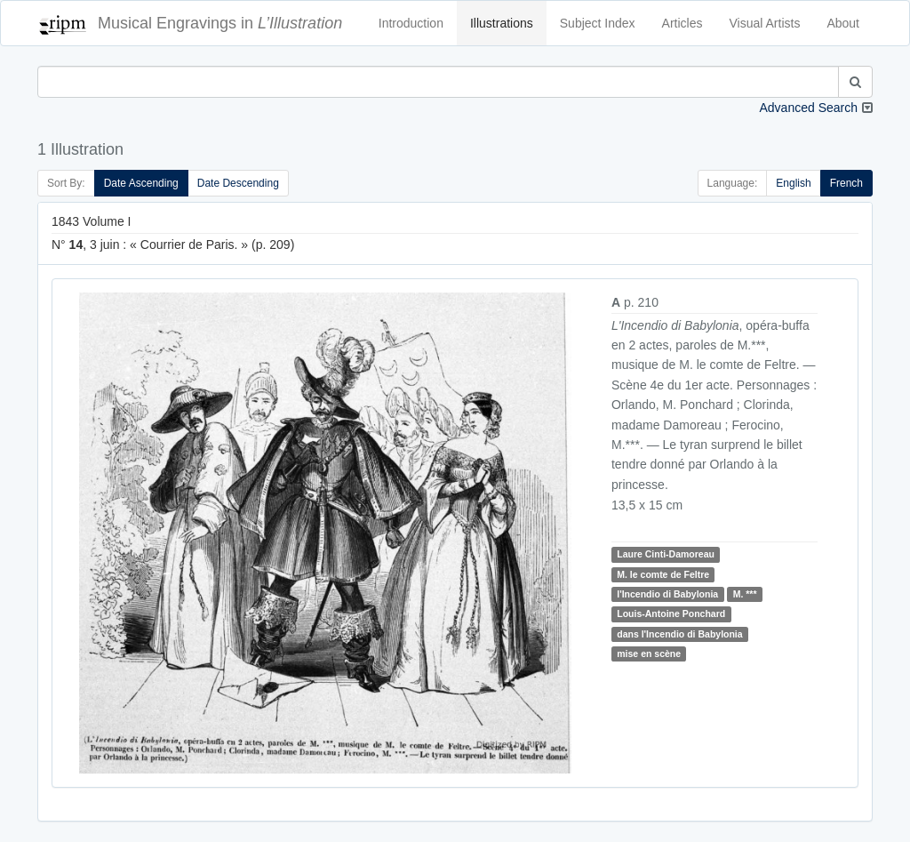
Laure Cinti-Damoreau (665, 554)
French (846, 183)
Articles (682, 23)
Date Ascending (141, 183)
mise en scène (649, 653)
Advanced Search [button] (808, 107)
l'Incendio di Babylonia (667, 594)
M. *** (745, 594)
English (793, 183)
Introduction (411, 23)
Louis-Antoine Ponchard (671, 614)
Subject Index (597, 23)
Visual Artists (765, 23)
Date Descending (238, 183)
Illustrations (501, 23)
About (842, 23)
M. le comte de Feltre (663, 574)
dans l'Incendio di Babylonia (679, 634)
